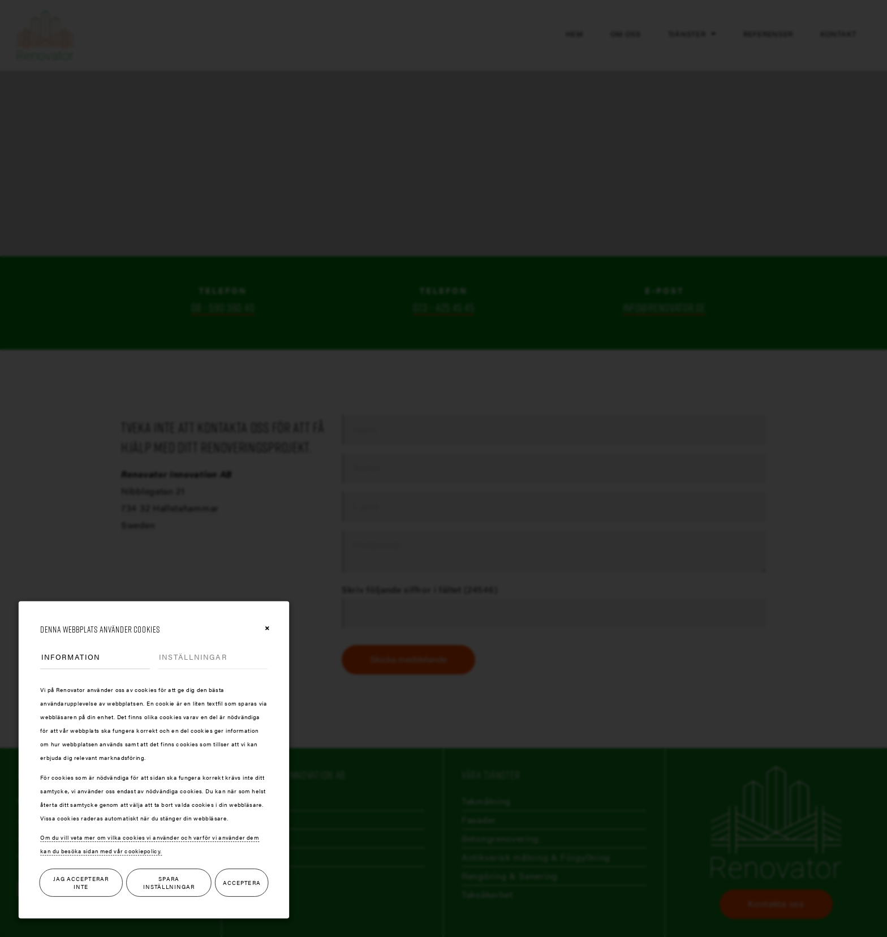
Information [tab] (70, 657)
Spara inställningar (169, 883)
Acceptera (242, 883)
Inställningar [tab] (193, 657)
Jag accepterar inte (81, 883)
